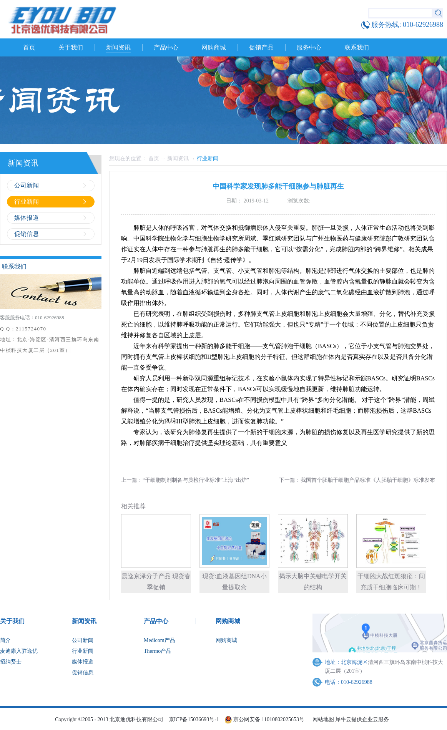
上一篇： (185, 480)
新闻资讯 (178, 158)
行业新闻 (207, 158)
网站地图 (322, 719)
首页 (29, 47)
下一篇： (357, 480)
